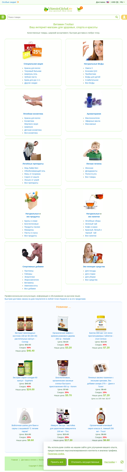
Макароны (29, 229)
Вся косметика (31, 133)
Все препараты (31, 182)
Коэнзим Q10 (91, 71)
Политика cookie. (56, 454)
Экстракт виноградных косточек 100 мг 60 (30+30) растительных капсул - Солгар (25, 336)
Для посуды (90, 270)
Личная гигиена (93, 163)
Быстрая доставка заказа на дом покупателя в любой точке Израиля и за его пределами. (45, 298)
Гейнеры (28, 273)
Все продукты (30, 235)
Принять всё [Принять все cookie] (57, 462)
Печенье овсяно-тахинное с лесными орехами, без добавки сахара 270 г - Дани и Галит (100, 381)
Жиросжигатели (31, 279)
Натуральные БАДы (94, 64)
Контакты (42, 459)
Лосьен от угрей (31, 179)
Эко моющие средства (94, 266)
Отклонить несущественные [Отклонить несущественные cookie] (85, 462)
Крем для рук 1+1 (32, 80)
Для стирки (90, 273)
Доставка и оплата (28, 459)
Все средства (91, 279)
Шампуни (28, 127)
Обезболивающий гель (34, 171)
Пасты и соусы (31, 232)
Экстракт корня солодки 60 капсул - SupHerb (25, 378)
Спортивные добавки (33, 266)
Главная (14, 459)
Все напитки (90, 235)
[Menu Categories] (3, 17)
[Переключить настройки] (110, 462)
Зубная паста (30, 77)
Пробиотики (90, 74)
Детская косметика (32, 130)
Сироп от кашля (31, 176)
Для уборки (90, 276)
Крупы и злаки (30, 220)
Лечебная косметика (33, 113)
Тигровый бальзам (32, 71)
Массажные (90, 124)
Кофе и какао (91, 226)
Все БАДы (89, 83)
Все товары (90, 176)
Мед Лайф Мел (31, 168)
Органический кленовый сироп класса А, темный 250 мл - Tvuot (101, 427)
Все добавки (30, 288)
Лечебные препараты (33, 163)
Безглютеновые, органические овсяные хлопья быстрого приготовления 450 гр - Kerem (63, 380)
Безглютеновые (31, 223)
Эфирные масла (92, 121)
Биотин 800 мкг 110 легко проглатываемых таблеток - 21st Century (100, 335)
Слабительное (91, 80)
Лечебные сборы (92, 220)
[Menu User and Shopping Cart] (124, 17)
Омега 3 (89, 68)
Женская (89, 168)
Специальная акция (33, 64)
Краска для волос (32, 68)
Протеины (28, 270)
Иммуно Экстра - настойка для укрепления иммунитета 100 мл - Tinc (63, 427)
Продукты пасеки (32, 226)
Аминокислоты (31, 285)
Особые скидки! (10, 2)
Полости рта (90, 174)
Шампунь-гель (30, 74)
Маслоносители (92, 118)
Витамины (29, 282)
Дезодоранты (91, 171)
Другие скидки (30, 83)
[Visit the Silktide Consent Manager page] (122, 462)
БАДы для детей (92, 77)
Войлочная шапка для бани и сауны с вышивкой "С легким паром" (25, 427)
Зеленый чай (91, 223)
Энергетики (29, 276)
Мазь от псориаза (32, 174)
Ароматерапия (94, 113)
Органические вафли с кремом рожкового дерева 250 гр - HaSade (63, 335)
